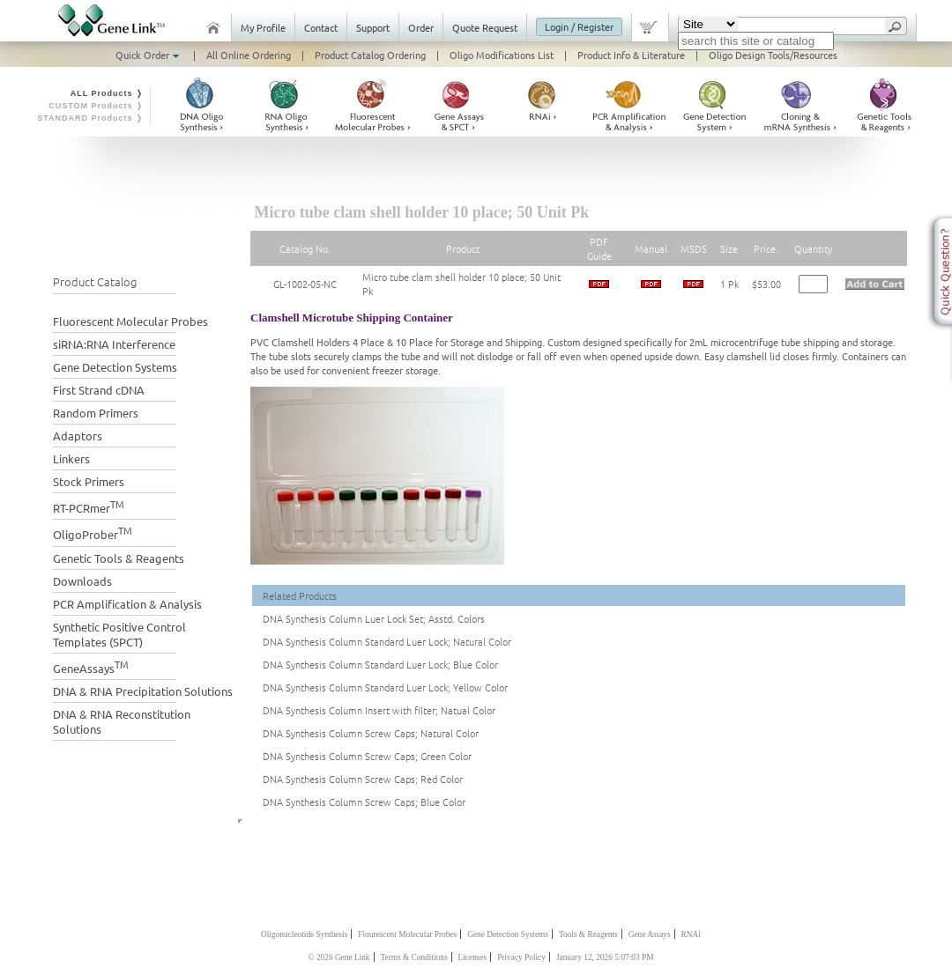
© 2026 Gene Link (338, 957)
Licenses (472, 957)
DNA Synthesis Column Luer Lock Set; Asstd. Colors (374, 618)
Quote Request (484, 27)
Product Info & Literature (631, 55)
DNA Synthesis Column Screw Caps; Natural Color (371, 733)
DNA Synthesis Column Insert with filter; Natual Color (379, 710)
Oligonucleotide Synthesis (304, 934)
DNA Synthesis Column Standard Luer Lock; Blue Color (380, 664)
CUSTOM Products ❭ (96, 105)
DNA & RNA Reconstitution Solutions (121, 721)
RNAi (691, 934)
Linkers (71, 458)
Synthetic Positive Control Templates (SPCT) (119, 634)
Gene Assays (649, 934)
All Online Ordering (248, 55)
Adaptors (77, 435)
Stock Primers (88, 481)
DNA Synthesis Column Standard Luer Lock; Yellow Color (385, 687)
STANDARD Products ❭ (90, 118)
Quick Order (148, 55)
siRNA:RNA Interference (114, 343)
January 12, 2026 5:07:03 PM (605, 957)
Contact (321, 27)
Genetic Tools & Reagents (118, 558)
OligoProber (92, 532)
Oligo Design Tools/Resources (773, 55)
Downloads (82, 580)
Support (373, 27)
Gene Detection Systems (115, 366)
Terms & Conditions (414, 957)
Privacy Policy (521, 957)
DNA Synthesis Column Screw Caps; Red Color (363, 779)
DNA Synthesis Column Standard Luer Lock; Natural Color (387, 641)
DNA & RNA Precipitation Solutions (143, 691)
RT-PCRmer (88, 506)
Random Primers (95, 412)
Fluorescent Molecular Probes (130, 321)
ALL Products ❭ (107, 93)
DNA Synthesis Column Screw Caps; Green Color (367, 756)
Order (421, 27)
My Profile (263, 27)
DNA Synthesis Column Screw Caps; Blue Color (364, 801)
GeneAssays (91, 666)
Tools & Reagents (588, 934)
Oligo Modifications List (502, 55)
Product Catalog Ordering (370, 55)
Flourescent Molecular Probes (407, 934)
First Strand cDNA (99, 389)
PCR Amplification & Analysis (127, 603)
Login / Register (579, 26)
